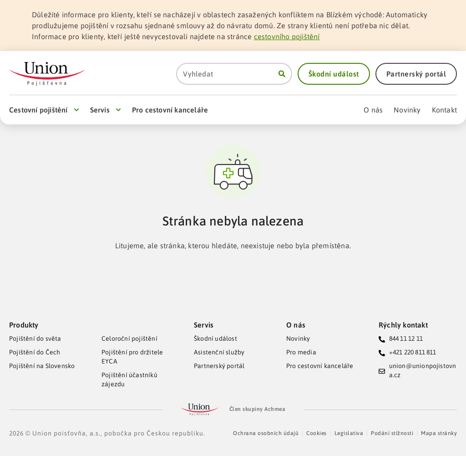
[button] (334, 74)
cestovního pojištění (287, 36)
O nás (295, 325)
